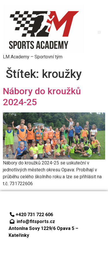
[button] (99, 32)
